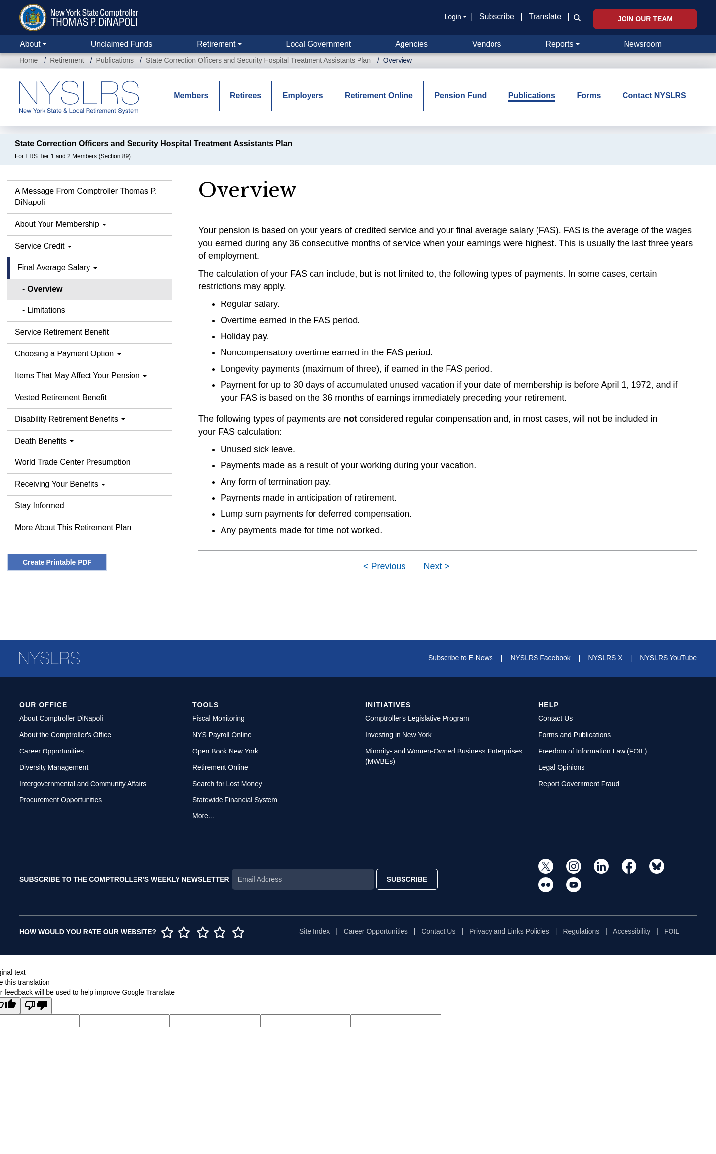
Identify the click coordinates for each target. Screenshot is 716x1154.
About (30, 44)
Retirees (245, 95)
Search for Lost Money (227, 784)
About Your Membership (60, 224)
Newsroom (643, 44)
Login (452, 17)
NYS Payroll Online (222, 735)
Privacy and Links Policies (509, 931)
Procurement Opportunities (60, 799)
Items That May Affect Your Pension (81, 375)
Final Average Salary (57, 267)
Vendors (486, 44)
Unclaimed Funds (122, 44)
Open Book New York (225, 751)
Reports (560, 44)
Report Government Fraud (578, 784)
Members (191, 95)
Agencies (411, 44)
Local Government (318, 44)
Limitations (46, 310)
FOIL (671, 931)
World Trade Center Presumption (73, 462)
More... (203, 816)
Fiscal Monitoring (218, 718)
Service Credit (43, 246)
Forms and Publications (574, 735)
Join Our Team (645, 19)
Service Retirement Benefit (62, 332)
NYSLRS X (605, 658)
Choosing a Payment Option (68, 354)
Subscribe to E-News (460, 658)
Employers (303, 95)
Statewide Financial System (234, 799)
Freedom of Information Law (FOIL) (592, 751)
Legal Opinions (561, 767)
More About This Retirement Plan (73, 527)
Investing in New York (398, 735)
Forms (589, 95)
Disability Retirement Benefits (70, 419)
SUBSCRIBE (407, 879)
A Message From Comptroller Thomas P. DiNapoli (86, 196)
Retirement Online (379, 95)
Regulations (581, 931)
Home (28, 60)
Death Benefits (44, 441)
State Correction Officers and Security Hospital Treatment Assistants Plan (258, 60)
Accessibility (631, 931)
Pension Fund (460, 95)
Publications (115, 60)
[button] (575, 17)
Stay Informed (39, 506)
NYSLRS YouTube (668, 658)
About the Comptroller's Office (65, 735)
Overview (44, 289)
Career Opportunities (51, 751)
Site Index (314, 931)
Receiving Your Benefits (60, 484)
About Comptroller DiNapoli (61, 718)
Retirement (216, 44)
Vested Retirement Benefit (61, 397)
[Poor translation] (36, 1005)
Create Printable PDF (57, 562)
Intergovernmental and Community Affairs (82, 784)
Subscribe (496, 16)
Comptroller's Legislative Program (417, 718)
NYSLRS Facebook (540, 658)
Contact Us (555, 718)
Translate (545, 16)
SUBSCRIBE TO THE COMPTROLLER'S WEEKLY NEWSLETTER (124, 879)
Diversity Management (53, 767)
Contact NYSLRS (654, 95)
